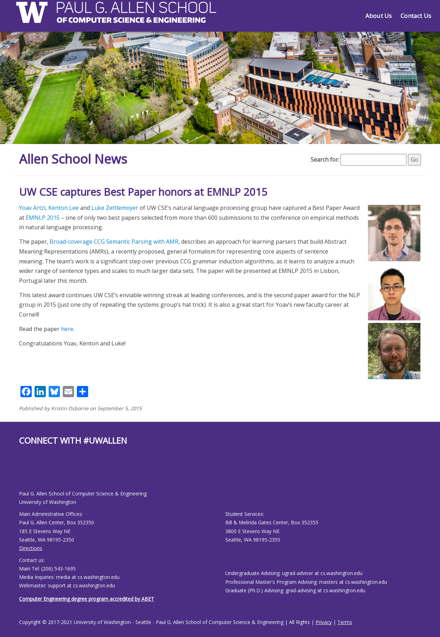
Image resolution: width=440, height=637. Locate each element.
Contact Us (416, 16)
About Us (378, 16)
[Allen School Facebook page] (21, 473)
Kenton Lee (63, 208)
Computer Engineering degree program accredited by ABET (86, 598)
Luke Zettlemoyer (114, 208)
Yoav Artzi (32, 208)
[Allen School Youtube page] (24, 473)
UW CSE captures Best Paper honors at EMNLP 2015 (143, 192)
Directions (30, 548)
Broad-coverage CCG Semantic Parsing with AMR (114, 241)
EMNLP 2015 (43, 217)
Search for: (325, 159)
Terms (344, 622)
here (67, 329)
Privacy (324, 622)
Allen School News (73, 159)
